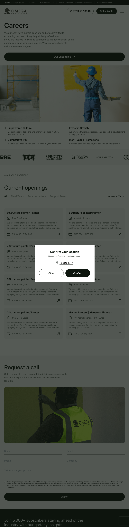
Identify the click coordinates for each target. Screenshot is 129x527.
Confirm (77, 273)
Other (51, 273)
